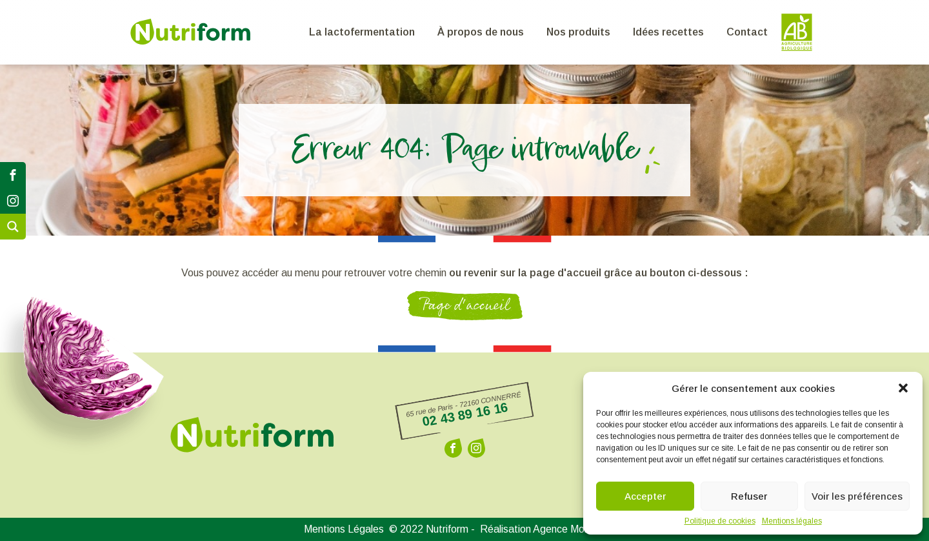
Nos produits (578, 31)
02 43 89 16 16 (464, 414)
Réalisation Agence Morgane (553, 529)
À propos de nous (480, 31)
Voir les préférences (857, 496)
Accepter (645, 496)
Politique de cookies (719, 521)
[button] (903, 388)
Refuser (749, 496)
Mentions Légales (344, 529)
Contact (747, 31)
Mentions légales (792, 521)
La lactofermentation (362, 31)
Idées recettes (668, 31)
